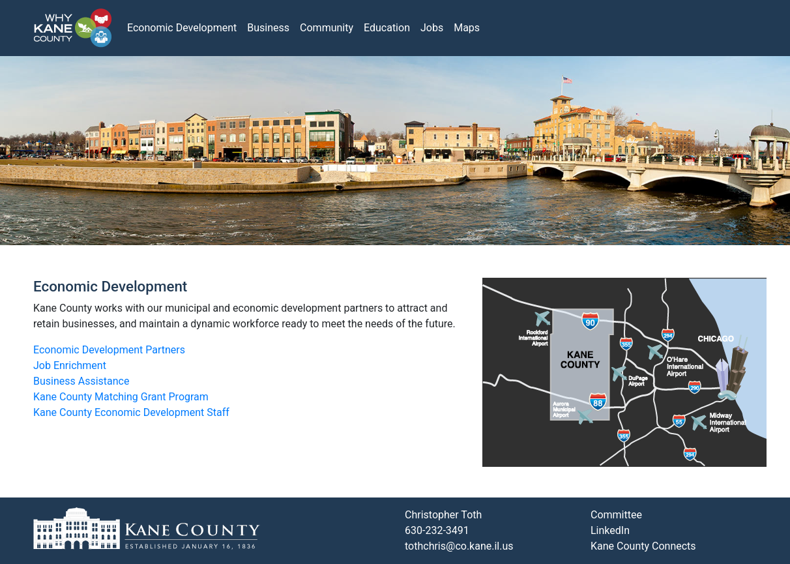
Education (387, 28)
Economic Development (182, 28)
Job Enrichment (69, 365)
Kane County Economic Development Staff (131, 412)
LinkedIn (610, 530)
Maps (467, 28)
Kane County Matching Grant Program (121, 397)
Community (326, 28)
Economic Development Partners (109, 350)
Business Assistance (81, 381)
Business (268, 28)
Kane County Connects (643, 546)
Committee (616, 515)
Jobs (431, 28)
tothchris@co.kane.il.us (459, 546)
